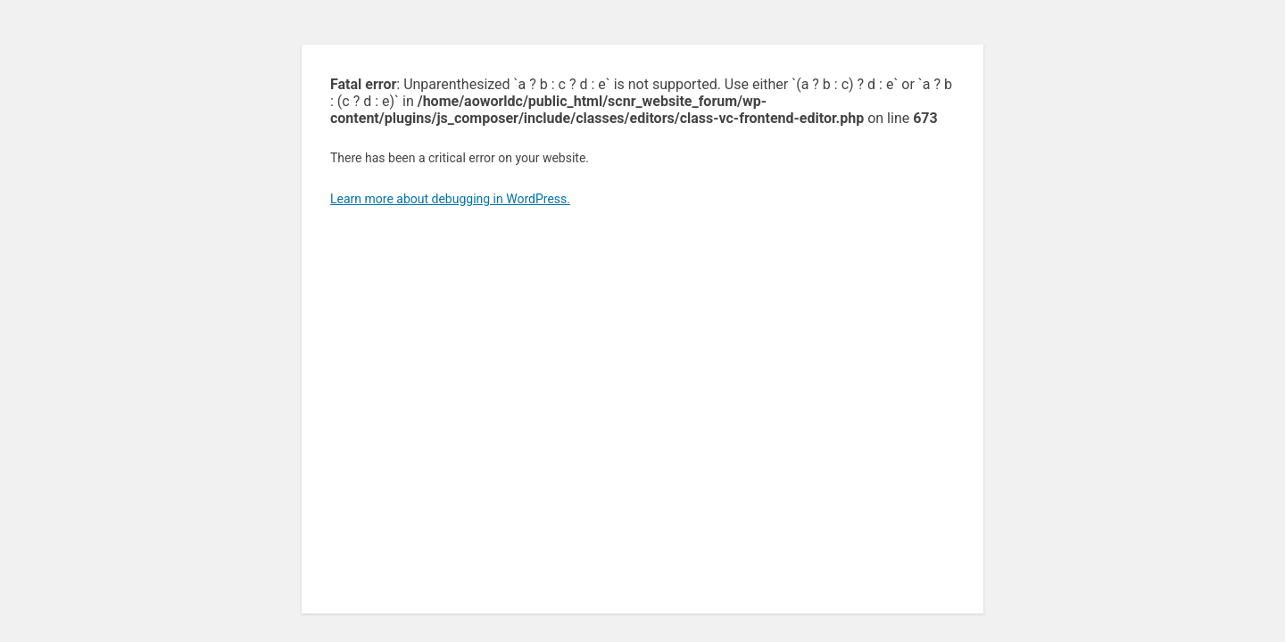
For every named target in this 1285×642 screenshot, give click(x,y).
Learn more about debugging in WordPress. (450, 199)
